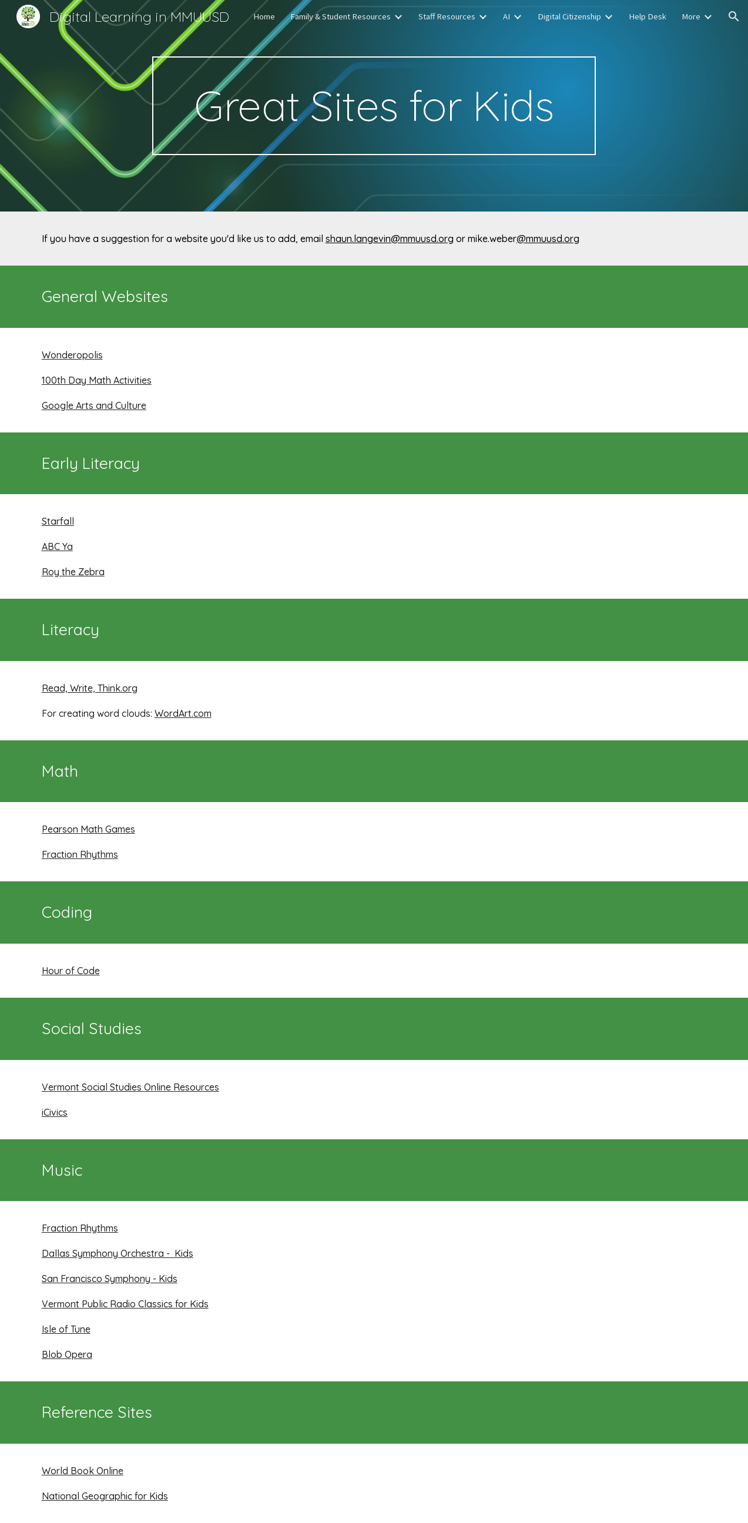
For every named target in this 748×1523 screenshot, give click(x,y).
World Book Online (82, 1471)
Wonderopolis (72, 355)
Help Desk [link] (647, 16)
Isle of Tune (66, 1329)
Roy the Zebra (73, 572)
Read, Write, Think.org (89, 688)
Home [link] (264, 16)
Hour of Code (71, 971)
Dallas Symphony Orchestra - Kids (117, 1253)
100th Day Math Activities (97, 380)
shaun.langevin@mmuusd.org (390, 238)
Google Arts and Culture (94, 405)
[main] (374, 105)
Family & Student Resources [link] (340, 16)
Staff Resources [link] (446, 16)
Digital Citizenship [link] (569, 16)
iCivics (55, 1112)
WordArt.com (183, 713)
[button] (734, 16)
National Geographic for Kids (105, 1496)
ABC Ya (57, 546)
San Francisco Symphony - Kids (109, 1278)
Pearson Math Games (88, 829)
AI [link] (506, 16)
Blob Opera (67, 1354)
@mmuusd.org (547, 238)
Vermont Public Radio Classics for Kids (125, 1304)
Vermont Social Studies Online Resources (130, 1087)
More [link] (691, 16)
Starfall (58, 521)
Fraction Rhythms (80, 854)
